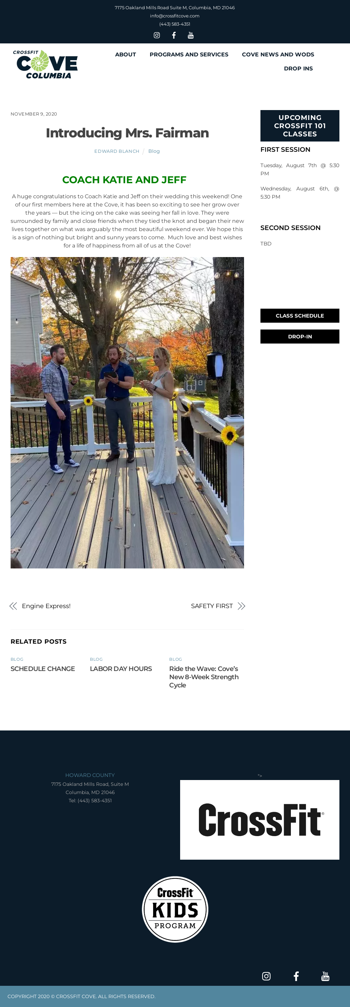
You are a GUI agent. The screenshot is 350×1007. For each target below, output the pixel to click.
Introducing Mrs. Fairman (127, 133)
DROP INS (298, 68)
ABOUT (125, 54)
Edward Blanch (116, 151)
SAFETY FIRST (212, 606)
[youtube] (191, 34)
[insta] (157, 34)
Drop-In (300, 336)
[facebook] (174, 34)
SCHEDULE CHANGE (43, 668)
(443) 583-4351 (174, 24)
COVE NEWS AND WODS (278, 54)
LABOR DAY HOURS (121, 668)
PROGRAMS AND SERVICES (189, 54)
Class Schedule (300, 315)
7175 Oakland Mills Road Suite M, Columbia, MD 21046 (175, 7)
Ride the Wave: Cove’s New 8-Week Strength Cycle (203, 676)
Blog (154, 151)
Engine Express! (46, 606)
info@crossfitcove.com (175, 15)
